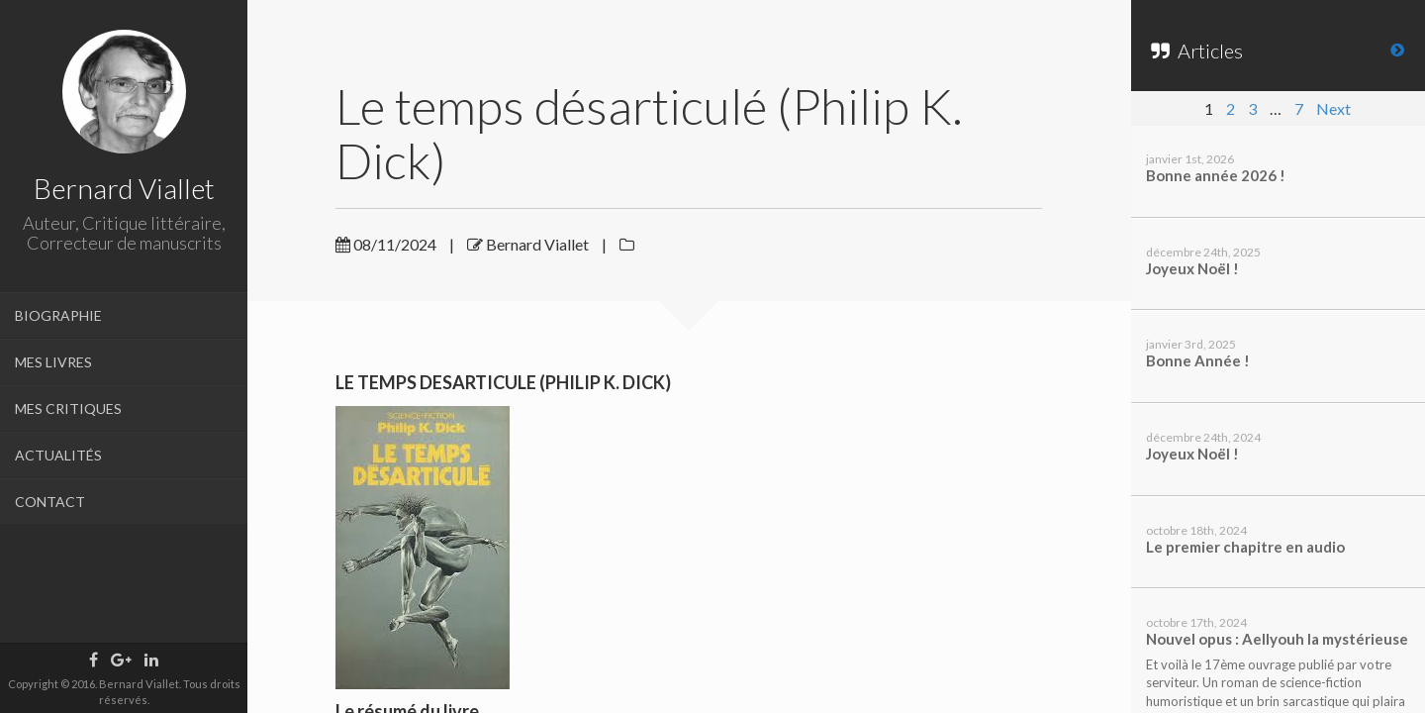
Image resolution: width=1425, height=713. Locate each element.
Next (1333, 108)
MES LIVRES (53, 362)
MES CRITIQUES (68, 408)
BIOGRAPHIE (58, 315)
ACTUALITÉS (58, 455)
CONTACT (50, 501)
